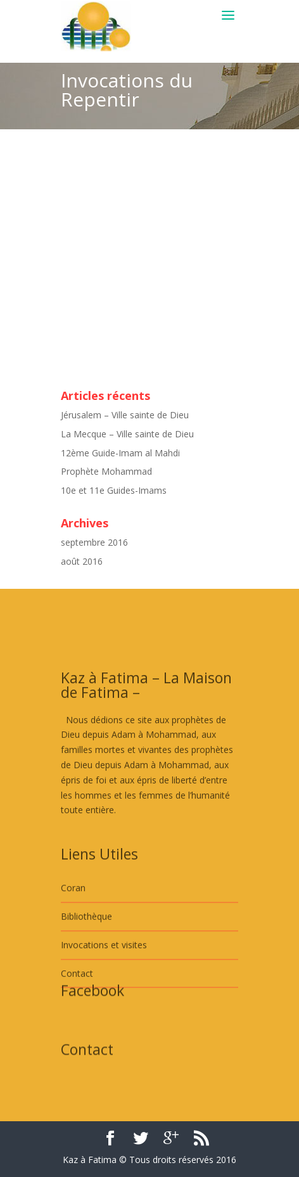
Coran (73, 919)
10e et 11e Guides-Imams (114, 490)
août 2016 (82, 561)
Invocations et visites (104, 975)
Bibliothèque (86, 947)
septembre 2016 (94, 542)
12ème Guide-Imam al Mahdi (120, 453)
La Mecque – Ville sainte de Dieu (127, 434)
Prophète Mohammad (106, 471)
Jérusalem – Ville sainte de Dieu (125, 415)
